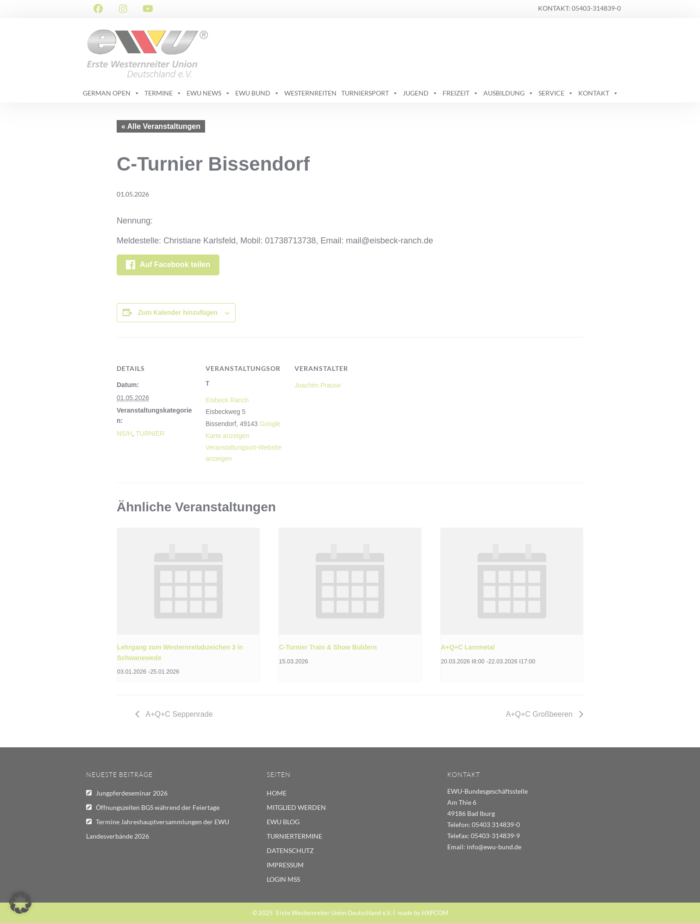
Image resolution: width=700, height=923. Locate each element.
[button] (20, 902)
